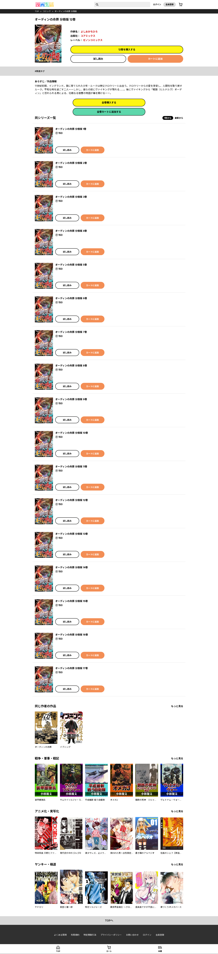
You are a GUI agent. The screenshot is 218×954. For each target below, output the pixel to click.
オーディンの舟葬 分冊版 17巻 (71, 668)
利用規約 (75, 934)
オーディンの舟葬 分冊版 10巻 (71, 432)
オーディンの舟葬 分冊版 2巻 (71, 162)
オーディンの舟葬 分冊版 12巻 (71, 500)
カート (109, 951)
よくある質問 (60, 934)
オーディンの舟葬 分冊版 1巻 (70, 128)
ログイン (157, 4)
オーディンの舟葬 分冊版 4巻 (71, 230)
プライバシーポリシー (111, 934)
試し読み (98, 58)
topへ (109, 920)
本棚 (160, 951)
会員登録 (169, 4)
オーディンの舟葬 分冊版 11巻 (71, 466)
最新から (179, 118)
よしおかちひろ (89, 31)
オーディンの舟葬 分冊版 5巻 (71, 264)
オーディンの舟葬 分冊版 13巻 (71, 533)
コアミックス (88, 35)
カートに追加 (155, 58)
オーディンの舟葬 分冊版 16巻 (71, 634)
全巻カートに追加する (109, 111)
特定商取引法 (90, 934)
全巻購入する (109, 102)
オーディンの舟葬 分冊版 (66, 11)
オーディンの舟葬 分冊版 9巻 (71, 399)
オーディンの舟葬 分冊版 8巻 (71, 365)
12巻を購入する (126, 49)
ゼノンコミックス (92, 40)
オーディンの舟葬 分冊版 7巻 (71, 331)
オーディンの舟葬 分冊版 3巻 (71, 196)
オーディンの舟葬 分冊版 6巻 (71, 298)
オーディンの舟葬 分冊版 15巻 (71, 601)
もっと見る (177, 706)
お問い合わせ (132, 934)
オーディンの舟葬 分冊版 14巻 (71, 567)
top (37, 11)
